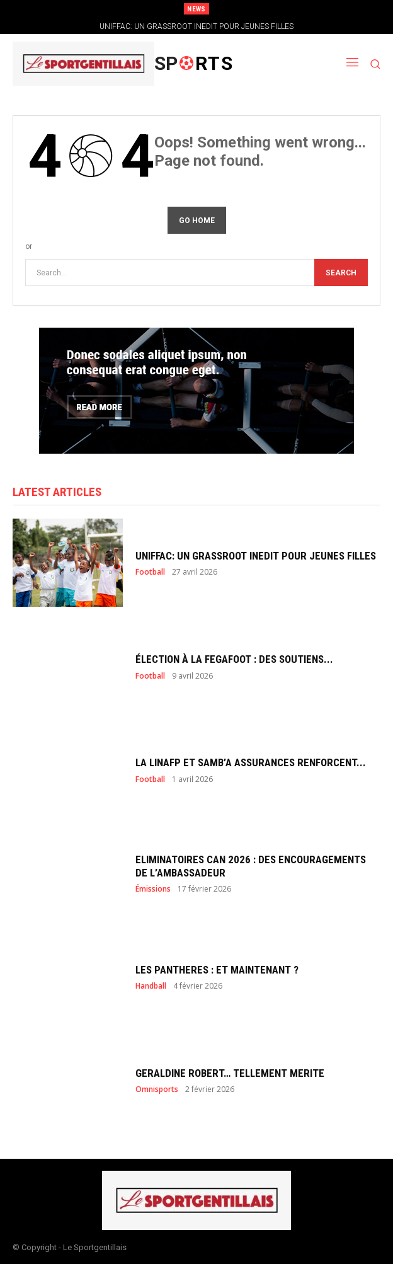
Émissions (153, 889)
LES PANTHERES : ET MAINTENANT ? (217, 969)
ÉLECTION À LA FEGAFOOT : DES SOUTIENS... (234, 659)
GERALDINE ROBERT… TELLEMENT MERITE (229, 1073)
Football (150, 572)
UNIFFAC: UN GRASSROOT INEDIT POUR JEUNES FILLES (196, 26)
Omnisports (156, 1089)
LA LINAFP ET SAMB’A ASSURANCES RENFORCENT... (250, 762)
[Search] (341, 272)
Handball (150, 986)
